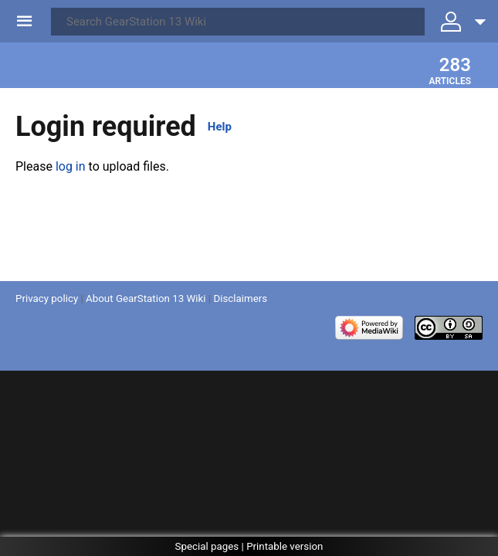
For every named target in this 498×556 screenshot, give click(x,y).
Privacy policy (46, 298)
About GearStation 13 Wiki (145, 298)
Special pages (207, 546)
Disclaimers (240, 298)
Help (220, 127)
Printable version (284, 546)
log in (71, 166)
